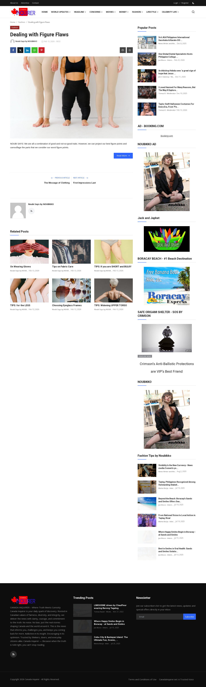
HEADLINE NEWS (145, 356)
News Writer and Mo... (167, 43)
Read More (123, 155)
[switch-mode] (194, 3)
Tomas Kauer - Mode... (103, 611)
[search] (193, 12)
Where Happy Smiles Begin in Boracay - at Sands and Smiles (176, 533)
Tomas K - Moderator (167, 93)
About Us (14, 3)
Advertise (25, 3)
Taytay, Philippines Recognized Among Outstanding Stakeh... (176, 483)
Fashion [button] (137, 12)
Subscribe (189, 616)
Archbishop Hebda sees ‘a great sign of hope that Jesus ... (177, 72)
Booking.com (167, 135)
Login (176, 3)
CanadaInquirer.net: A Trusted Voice (176, 679)
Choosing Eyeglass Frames (67, 305)
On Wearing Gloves (20, 266)
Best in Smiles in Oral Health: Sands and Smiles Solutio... (175, 550)
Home (45, 11)
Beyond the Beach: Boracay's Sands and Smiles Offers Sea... (175, 500)
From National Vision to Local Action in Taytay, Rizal (176, 516)
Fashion (21, 22)
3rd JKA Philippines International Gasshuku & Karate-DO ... (174, 38)
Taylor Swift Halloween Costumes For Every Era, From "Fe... (176, 105)
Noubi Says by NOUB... (19, 270)
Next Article (80, 177)
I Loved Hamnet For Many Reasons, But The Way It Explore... (176, 88)
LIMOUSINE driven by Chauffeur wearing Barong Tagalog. (110, 606)
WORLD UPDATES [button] (61, 12)
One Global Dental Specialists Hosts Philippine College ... (175, 55)
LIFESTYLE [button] (152, 12)
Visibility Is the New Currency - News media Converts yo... (175, 466)
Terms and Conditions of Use (141, 679)
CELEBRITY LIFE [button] (170, 12)
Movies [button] (111, 12)
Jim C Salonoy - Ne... (166, 77)
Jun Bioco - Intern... (166, 60)
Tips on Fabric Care (62, 266)
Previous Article (60, 177)
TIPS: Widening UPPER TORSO (110, 305)
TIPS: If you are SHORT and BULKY (112, 266)
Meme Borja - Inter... (166, 488)
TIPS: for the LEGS (20, 305)
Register (185, 3)
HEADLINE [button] (80, 12)
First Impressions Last (84, 183)
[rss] (13, 654)
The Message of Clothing (57, 183)
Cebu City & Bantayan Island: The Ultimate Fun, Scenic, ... (111, 638)
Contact (35, 3)
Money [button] (124, 12)
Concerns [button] (96, 12)
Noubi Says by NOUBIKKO (41, 204)
